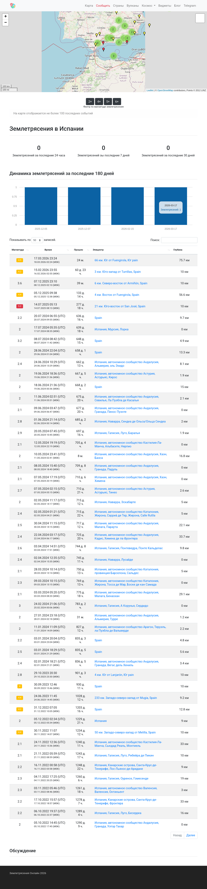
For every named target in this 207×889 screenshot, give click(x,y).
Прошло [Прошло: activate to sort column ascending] (78, 249)
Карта (89, 5)
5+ (108, 101)
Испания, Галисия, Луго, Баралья (117, 433)
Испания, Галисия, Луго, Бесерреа (118, 813)
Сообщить (103, 5)
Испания (101, 721)
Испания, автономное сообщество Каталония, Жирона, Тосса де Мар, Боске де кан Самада (127, 582)
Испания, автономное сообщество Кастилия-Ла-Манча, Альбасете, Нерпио (128, 444)
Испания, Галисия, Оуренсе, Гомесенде (121, 778)
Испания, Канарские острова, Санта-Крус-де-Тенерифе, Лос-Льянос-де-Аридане (126, 767)
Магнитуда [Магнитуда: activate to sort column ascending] (18, 249)
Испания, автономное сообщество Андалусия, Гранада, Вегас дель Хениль (127, 663)
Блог (177, 5)
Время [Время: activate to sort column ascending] (48, 249)
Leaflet (150, 90)
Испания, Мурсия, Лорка (112, 329)
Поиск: (174, 240)
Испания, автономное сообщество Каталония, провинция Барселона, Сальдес (127, 571)
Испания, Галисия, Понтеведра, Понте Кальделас (129, 548)
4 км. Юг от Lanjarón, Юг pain (114, 675)
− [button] (5, 23)
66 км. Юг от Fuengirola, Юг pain (116, 260)
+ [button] (5, 17)
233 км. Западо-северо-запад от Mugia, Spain (126, 698)
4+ (99, 101)
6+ (117, 101)
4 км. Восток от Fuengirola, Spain (117, 295)
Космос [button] (147, 5)
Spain (98, 318)
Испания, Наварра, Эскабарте (115, 502)
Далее (190, 835)
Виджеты (164, 5)
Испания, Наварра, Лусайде (114, 559)
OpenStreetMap (165, 90)
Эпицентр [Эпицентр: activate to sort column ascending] (98, 249)
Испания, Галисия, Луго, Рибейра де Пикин (124, 755)
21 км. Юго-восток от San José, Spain (120, 306)
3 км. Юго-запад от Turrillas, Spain (118, 272)
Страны (118, 5)
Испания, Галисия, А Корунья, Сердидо (121, 606)
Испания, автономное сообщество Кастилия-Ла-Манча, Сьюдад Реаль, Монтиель (128, 744)
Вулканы (133, 5)
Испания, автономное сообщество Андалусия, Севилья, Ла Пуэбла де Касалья (127, 398)
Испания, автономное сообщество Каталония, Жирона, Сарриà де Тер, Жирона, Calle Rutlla (127, 513)
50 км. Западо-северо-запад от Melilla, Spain (125, 732)
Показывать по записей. (33, 240)
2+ (90, 101)
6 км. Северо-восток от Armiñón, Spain (121, 283)
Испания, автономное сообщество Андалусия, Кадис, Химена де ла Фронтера (127, 536)
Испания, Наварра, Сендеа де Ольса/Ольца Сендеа (130, 421)
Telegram (190, 5)
